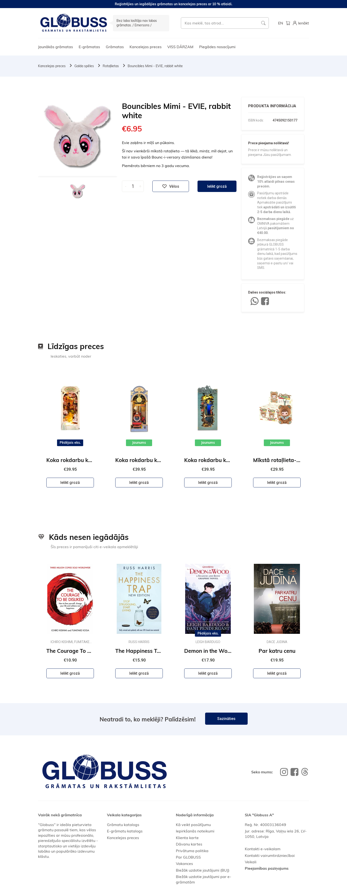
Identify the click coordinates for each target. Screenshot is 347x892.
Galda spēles (84, 66)
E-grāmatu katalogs (125, 831)
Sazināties (226, 718)
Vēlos (170, 186)
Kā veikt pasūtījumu (193, 824)
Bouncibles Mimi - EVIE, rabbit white (155, 66)
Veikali (250, 861)
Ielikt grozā (217, 186)
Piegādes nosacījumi (217, 46)
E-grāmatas (89, 46)
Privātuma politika (192, 850)
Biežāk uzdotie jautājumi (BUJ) (202, 870)
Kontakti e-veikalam (262, 848)
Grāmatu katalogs (123, 824)
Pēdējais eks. (70, 442)
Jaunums (139, 442)
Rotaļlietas (111, 66)
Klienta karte (187, 837)
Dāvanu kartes (189, 844)
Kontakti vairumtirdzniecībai (270, 855)
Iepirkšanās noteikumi (195, 831)
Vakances (184, 863)
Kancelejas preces (146, 46)
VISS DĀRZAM (180, 46)
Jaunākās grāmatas (55, 46)
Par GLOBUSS (188, 857)
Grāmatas (115, 46)
